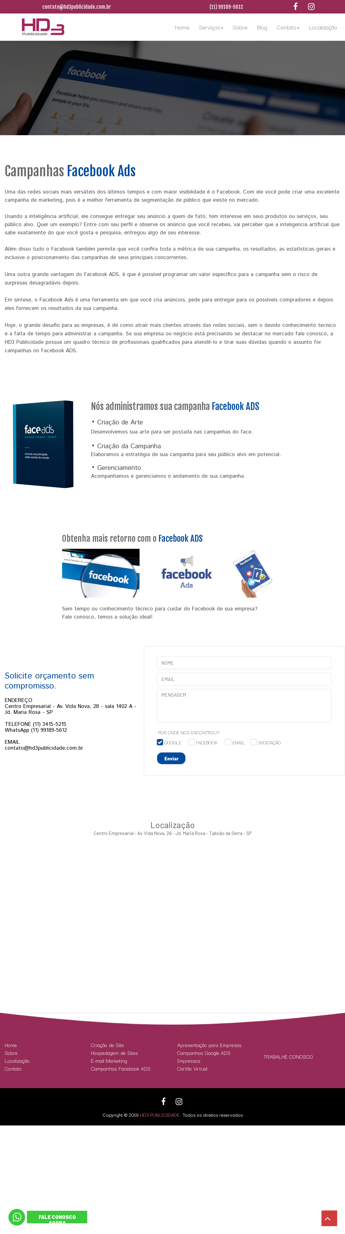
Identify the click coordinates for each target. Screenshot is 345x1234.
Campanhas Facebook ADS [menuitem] (121, 1068)
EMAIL (238, 742)
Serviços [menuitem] (211, 27)
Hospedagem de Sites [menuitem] (114, 1053)
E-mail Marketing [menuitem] (109, 1061)
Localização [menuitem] (323, 27)
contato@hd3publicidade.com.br (76, 7)
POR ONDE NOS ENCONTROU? (188, 732)
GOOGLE (172, 742)
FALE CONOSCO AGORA (57, 1220)
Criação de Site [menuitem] (107, 1045)
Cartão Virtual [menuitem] (192, 1068)
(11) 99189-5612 (226, 7)
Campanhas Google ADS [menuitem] (204, 1053)
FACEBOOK (207, 742)
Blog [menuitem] (262, 27)
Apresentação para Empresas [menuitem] (209, 1045)
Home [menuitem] (182, 27)
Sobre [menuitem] (240, 27)
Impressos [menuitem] (188, 1061)
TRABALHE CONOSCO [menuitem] (288, 1057)
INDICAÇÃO (269, 742)
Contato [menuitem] (288, 27)
